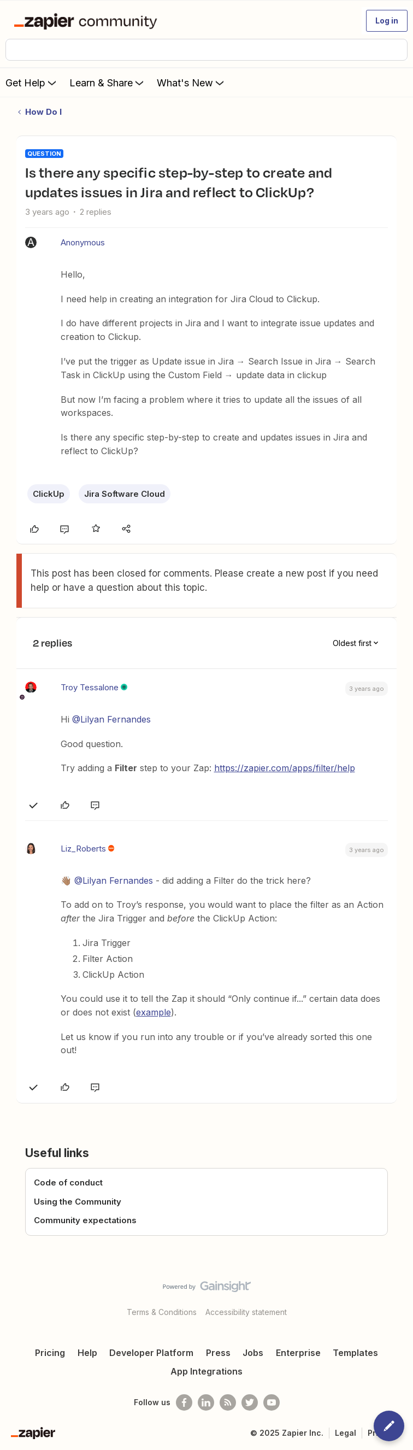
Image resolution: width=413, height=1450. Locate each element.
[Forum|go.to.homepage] (87, 21)
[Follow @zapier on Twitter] (249, 1402)
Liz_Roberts (83, 848)
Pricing (50, 1352)
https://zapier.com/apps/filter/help (284, 767)
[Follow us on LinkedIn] (206, 1402)
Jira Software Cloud (124, 494)
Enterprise (298, 1352)
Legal (345, 1432)
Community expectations (85, 1220)
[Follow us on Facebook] (184, 1402)
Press (218, 1352)
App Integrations (206, 1371)
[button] (387, 21)
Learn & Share (107, 82)
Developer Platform (151, 1352)
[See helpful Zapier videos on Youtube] (271, 1402)
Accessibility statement (246, 1312)
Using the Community (77, 1201)
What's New (191, 82)
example (153, 1012)
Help (87, 1352)
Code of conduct (68, 1182)
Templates (355, 1352)
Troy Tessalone (90, 687)
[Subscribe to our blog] (228, 1402)
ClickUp (48, 494)
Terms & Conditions (162, 1312)
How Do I (43, 112)
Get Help (31, 82)
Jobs (253, 1352)
